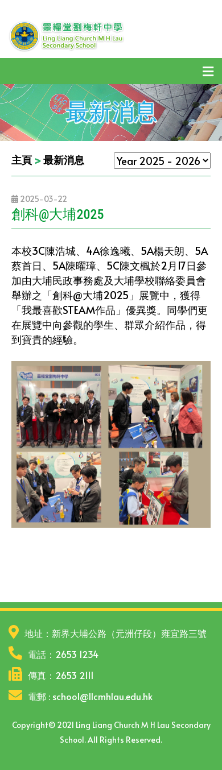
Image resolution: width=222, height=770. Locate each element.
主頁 (21, 159)
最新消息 (63, 159)
